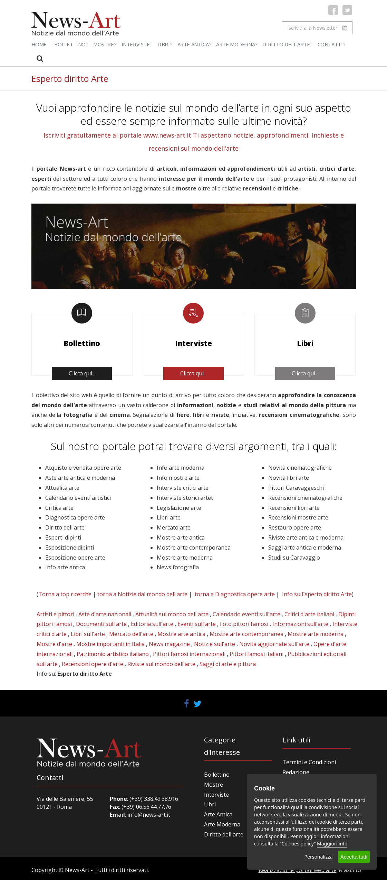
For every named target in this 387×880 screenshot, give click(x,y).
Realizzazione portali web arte (298, 870)
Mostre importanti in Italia (110, 644)
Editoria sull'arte (152, 624)
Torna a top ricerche (64, 594)
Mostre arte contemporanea (246, 634)
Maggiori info (332, 843)
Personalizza (318, 856)
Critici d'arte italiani (309, 614)
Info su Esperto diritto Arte (317, 594)
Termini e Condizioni (309, 762)
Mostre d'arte (54, 644)
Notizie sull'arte (214, 644)
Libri (163, 44)
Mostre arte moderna (316, 634)
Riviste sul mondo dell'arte (161, 664)
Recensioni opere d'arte (92, 664)
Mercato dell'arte (131, 634)
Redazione (295, 772)
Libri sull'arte (88, 634)
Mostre (103, 44)
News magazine (169, 644)
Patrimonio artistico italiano (113, 654)
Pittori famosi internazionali (189, 654)
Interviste (136, 44)
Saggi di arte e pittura (228, 664)
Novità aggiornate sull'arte (274, 644)
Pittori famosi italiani (256, 654)
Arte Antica (193, 44)
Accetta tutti (353, 857)
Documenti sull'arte (101, 624)
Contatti (330, 44)
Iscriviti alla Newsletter (317, 28)
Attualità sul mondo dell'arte (172, 614)
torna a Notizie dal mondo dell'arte (142, 594)
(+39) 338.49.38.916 (153, 799)
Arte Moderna (235, 44)
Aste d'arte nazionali (104, 614)
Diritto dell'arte (223, 834)
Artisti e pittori (55, 614)
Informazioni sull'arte (300, 624)
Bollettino (70, 44)
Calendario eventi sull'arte (246, 614)
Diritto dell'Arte (286, 44)
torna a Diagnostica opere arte (235, 594)
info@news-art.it (148, 814)
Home (39, 44)
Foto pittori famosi (244, 624)
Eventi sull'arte (196, 624)
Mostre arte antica (181, 634)
